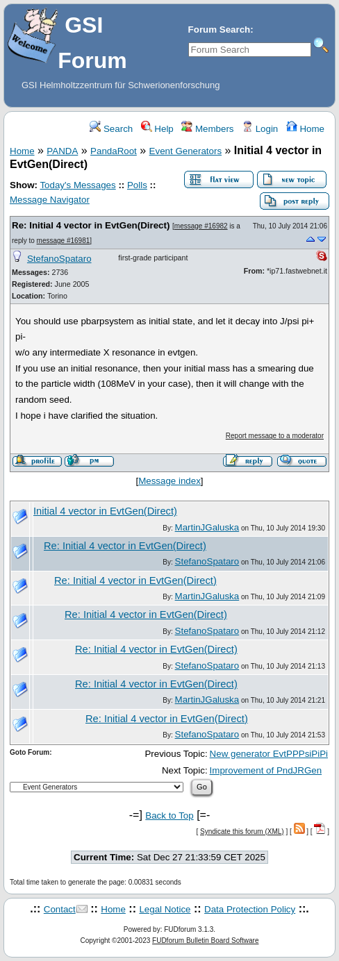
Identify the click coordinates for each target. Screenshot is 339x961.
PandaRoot (113, 151)
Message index (169, 481)
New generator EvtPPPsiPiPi (269, 754)
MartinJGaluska (207, 527)
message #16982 (201, 226)
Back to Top (169, 815)
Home (305, 129)
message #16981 (63, 240)
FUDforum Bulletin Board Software (205, 940)
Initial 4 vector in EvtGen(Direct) (105, 511)
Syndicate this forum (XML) (242, 831)
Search (111, 129)
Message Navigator (50, 199)
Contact (60, 909)
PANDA (62, 151)
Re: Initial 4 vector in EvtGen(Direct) (91, 225)
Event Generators (185, 151)
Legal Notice (164, 909)
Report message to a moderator (275, 436)
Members (207, 129)
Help (157, 129)
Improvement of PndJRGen (266, 770)
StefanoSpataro (59, 258)
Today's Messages (77, 185)
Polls (137, 185)
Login (260, 129)
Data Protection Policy (249, 909)
